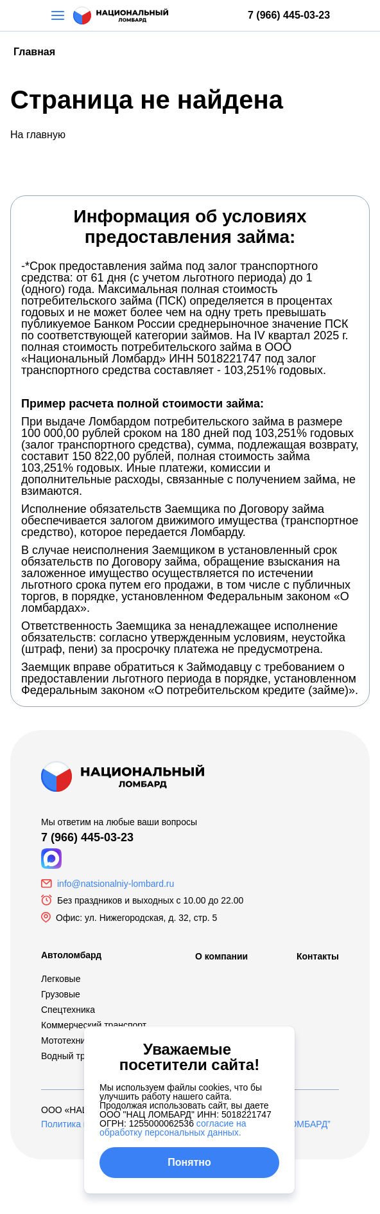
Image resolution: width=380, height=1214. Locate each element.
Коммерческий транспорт (93, 1025)
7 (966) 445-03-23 (289, 15)
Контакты (318, 956)
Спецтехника (68, 1009)
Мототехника (68, 1040)
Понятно (189, 1162)
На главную (37, 134)
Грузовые (60, 994)
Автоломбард (71, 955)
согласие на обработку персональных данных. (172, 1128)
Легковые (60, 979)
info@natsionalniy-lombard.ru (115, 883)
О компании (221, 956)
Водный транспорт (79, 1056)
